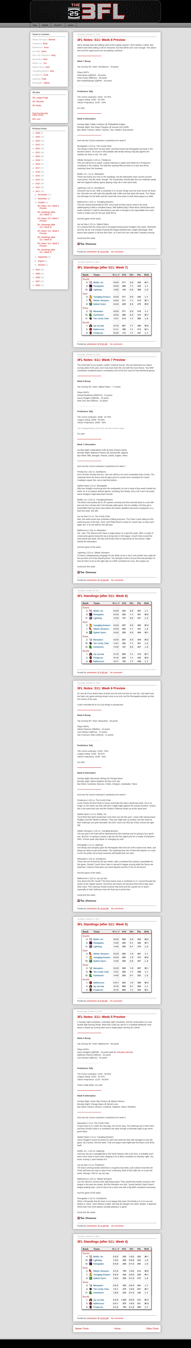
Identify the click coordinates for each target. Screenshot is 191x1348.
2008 (37, 277)
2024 (37, 141)
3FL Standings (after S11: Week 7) (102, 267)
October (41, 202)
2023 (37, 144)
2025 (37, 137)
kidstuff (45, 25)
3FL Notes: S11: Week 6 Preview (101, 688)
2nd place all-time (124, 1052)
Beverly (52, 39)
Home (117, 1328)
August (41, 261)
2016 (37, 172)
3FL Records (38, 101)
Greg (53, 55)
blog (35, 25)
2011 (37, 191)
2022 (37, 148)
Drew (46, 47)
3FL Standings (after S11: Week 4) (102, 1241)
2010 (37, 269)
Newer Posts (82, 1328)
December (42, 194)
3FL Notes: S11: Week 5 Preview (101, 1017)
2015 (37, 176)
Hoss (45, 59)
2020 (37, 156)
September (43, 257)
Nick (48, 67)
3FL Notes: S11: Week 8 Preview (101, 40)
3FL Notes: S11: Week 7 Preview (101, 360)
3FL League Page (40, 98)
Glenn (44, 51)
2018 (37, 164)
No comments (117, 252)
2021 (37, 152)
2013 (37, 183)
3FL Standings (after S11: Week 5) (102, 924)
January (41, 265)
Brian (45, 43)
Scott (46, 75)
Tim (45, 63)
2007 (37, 281)
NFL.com (36, 119)
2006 (37, 285)
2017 (37, 168)
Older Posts (152, 1328)
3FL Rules (36, 105)
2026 (37, 133)
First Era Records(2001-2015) (40, 114)
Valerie (47, 83)
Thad (43, 79)
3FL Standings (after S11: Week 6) (102, 596)
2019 (37, 160)
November (42, 198)
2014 (37, 180)
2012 (37, 187)
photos (70, 25)
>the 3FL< (58, 25)
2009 (37, 273)
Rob (52, 71)
